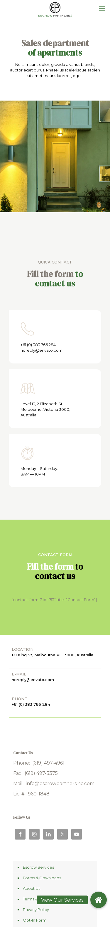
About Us (31, 888)
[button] (98, 900)
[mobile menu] (102, 9)
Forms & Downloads (42, 877)
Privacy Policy (36, 909)
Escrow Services (38, 867)
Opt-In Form (34, 920)
